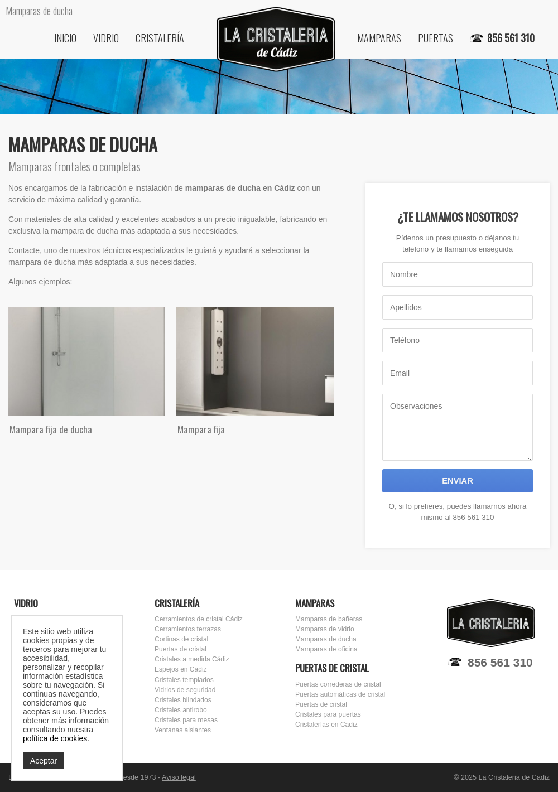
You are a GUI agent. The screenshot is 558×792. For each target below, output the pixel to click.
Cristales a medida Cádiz (192, 659)
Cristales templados (184, 680)
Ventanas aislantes (183, 730)
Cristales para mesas (186, 720)
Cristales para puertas (328, 714)
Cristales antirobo (181, 710)
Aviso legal (179, 777)
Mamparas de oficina (326, 649)
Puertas (435, 38)
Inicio (65, 38)
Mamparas (379, 38)
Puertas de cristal (180, 649)
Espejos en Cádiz (181, 669)
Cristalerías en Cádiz (326, 724)
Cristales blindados (183, 700)
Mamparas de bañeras (328, 619)
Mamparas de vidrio (324, 629)
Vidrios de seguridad (185, 690)
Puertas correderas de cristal (338, 684)
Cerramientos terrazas (188, 629)
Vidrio (106, 38)
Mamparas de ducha (326, 639)
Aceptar (43, 760)
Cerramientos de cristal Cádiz (199, 619)
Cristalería (160, 38)
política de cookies (55, 738)
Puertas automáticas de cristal (340, 694)
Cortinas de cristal (181, 639)
